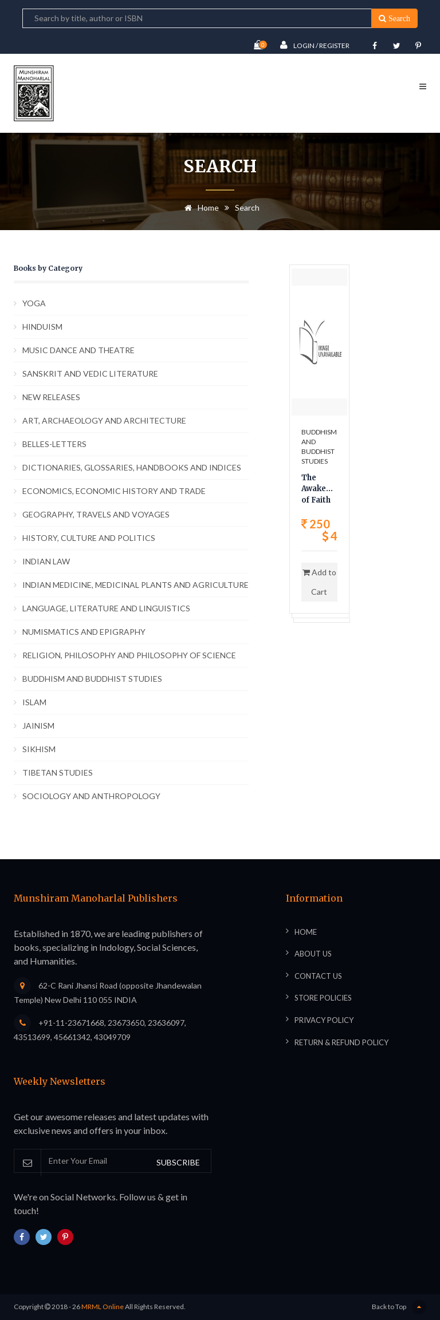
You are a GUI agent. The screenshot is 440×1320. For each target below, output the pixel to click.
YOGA (34, 303)
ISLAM (34, 702)
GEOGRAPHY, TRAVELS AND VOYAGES (96, 514)
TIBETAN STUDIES (57, 772)
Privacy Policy (323, 1020)
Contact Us (318, 976)
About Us (313, 953)
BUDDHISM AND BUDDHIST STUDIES (92, 678)
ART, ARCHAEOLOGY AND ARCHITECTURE (104, 420)
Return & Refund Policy (341, 1042)
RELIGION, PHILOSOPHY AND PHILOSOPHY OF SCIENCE (129, 655)
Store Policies (323, 997)
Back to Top (399, 1307)
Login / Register (314, 45)
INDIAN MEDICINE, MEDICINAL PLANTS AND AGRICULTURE (135, 585)
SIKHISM (39, 749)
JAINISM (38, 725)
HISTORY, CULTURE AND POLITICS (88, 538)
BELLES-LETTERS (54, 444)
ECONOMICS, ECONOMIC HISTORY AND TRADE (114, 491)
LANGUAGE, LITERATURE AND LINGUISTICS (106, 608)
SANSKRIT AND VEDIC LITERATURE (90, 373)
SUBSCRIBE (178, 1162)
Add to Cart (319, 581)
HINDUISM (42, 326)
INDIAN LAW (46, 561)
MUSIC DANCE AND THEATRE (78, 350)
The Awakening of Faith (319, 489)
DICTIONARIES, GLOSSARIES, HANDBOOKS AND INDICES (131, 467)
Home (199, 207)
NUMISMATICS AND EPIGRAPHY (84, 632)
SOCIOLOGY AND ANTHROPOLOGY (91, 796)
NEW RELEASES (51, 397)
